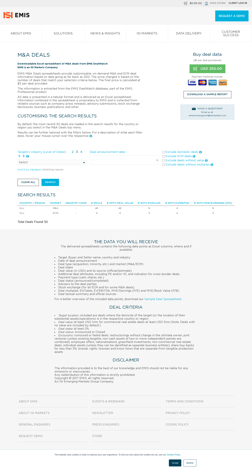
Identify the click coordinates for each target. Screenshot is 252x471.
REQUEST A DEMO (232, 16)
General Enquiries (34, 424)
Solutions (63, 34)
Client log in (238, 3)
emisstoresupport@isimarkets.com (207, 115)
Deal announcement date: (107, 152)
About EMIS (21, 34)
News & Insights (105, 34)
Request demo (31, 436)
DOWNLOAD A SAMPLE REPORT (207, 94)
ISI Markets (147, 34)
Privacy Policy (178, 413)
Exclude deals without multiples (187, 164)
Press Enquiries (105, 424)
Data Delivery (189, 34)
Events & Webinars (108, 401)
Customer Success (230, 34)
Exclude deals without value (185, 160)
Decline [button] (189, 463)
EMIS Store (215, 3)
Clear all (28, 182)
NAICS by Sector (53, 169)
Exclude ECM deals (178, 156)
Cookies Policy (173, 455)
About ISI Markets (34, 413)
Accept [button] (175, 463)
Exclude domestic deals (182, 152)
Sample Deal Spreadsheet (162, 299)
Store (97, 436)
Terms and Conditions (185, 401)
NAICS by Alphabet (29, 169)
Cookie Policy (177, 424)
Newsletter (102, 413)
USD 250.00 (207, 69)
